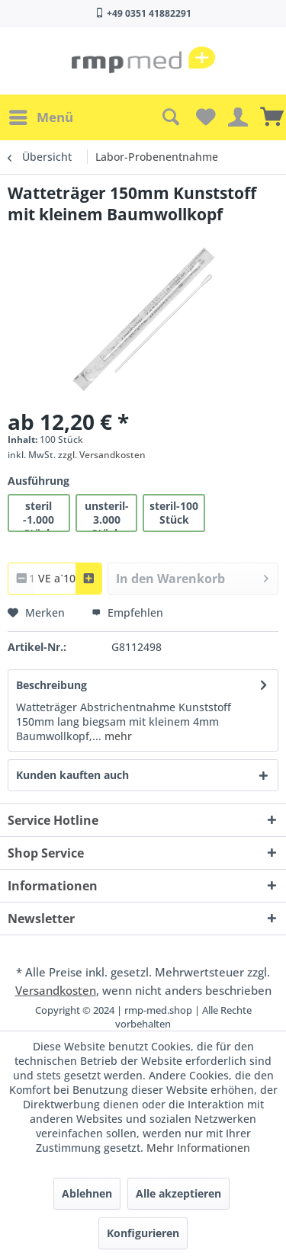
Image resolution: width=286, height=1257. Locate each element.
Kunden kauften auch (72, 775)
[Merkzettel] (203, 117)
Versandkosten (55, 990)
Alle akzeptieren (178, 1193)
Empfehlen (127, 612)
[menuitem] (40, 117)
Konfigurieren (143, 1233)
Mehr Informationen (198, 1147)
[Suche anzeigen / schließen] (170, 117)
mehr (116, 736)
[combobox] (54, 578)
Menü (41, 115)
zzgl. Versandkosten (102, 454)
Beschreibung (51, 685)
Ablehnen (87, 1193)
